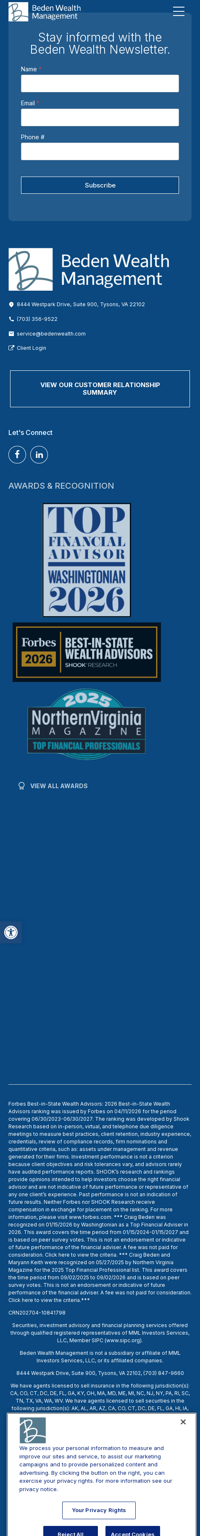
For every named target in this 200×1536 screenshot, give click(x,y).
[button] (11, 932)
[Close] (183, 1442)
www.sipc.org (123, 1340)
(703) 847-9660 (163, 1373)
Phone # (33, 137)
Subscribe (100, 185)
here (64, 1255)
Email (30, 103)
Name (31, 69)
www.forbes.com (90, 1217)
